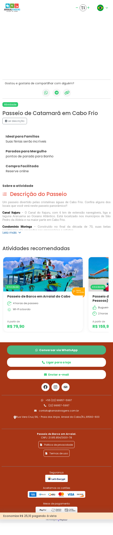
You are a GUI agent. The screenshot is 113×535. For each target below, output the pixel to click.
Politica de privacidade (56, 444)
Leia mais (11, 232)
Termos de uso (56, 453)
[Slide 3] (38, 70)
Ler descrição (14, 121)
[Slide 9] (82, 70)
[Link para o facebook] (45, 387)
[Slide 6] (60, 70)
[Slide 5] (53, 70)
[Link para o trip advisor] (66, 387)
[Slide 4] (46, 70)
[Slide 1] (24, 70)
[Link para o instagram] (55, 387)
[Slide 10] (89, 70)
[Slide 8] (75, 70)
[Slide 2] (31, 70)
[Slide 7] (67, 70)
